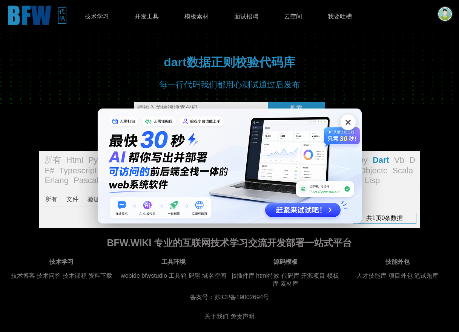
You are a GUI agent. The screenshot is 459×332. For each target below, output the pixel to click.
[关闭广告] (348, 122)
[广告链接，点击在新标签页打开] (230, 166)
